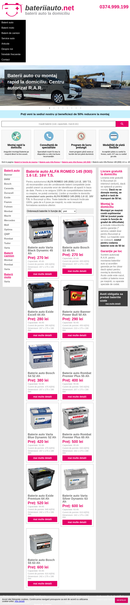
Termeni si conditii (12, 580)
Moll (6, 193)
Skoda (68, 577)
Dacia (68, 571)
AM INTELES (121, 600)
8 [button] (80, 76)
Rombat (8, 207)
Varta (7, 216)
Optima (8, 197)
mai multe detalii (42, 242)
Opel (67, 590)
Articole (76, 22)
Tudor (7, 211)
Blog (5, 567)
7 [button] (76, 76)
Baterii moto (23, 22)
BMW (7, 147)
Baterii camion (9, 222)
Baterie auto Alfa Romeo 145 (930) (76, 130)
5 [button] (67, 76)
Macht (7, 184)
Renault (69, 584)
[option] (65, 53)
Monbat (8, 179)
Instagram (8, 587)
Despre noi (90, 22)
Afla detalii (19, 601)
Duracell (8, 161)
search (122, 92)
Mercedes (9, 188)
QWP (7, 202)
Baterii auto (7, 22)
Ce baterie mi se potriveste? (17, 571)
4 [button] (62, 76)
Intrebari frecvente (12, 577)
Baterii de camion (43, 22)
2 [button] (54, 76)
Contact (5, 28)
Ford (67, 574)
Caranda (9, 156)
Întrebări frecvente (108, 22)
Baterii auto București (107, 567)
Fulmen (8, 175)
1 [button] (49, 76)
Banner (8, 143)
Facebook (8, 584)
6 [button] (71, 76)
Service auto (62, 22)
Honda (68, 593)
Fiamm (8, 170)
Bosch (7, 152)
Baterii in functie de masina (25, 130)
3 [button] (58, 76)
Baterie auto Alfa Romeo (49, 130)
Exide (7, 165)
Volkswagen (71, 580)
